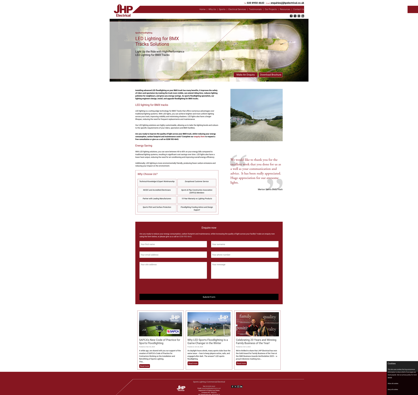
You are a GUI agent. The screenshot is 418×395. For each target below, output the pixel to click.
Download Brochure (270, 74)
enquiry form (199, 136)
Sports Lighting (199, 381)
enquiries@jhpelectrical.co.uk (287, 2)
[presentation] (155, 287)
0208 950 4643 (185, 236)
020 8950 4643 (255, 2)
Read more (144, 366)
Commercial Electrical (216, 381)
